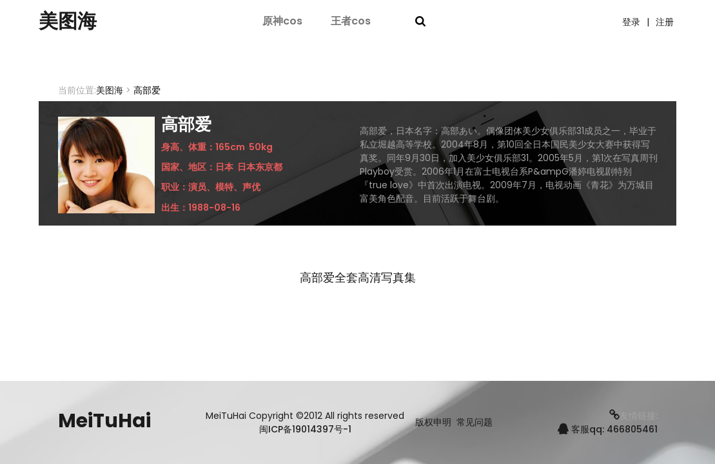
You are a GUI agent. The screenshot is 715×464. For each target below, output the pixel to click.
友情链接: (633, 415)
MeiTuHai (104, 420)
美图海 (68, 21)
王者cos (351, 21)
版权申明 (433, 422)
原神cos (282, 21)
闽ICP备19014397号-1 (305, 429)
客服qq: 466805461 (608, 429)
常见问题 (474, 422)
